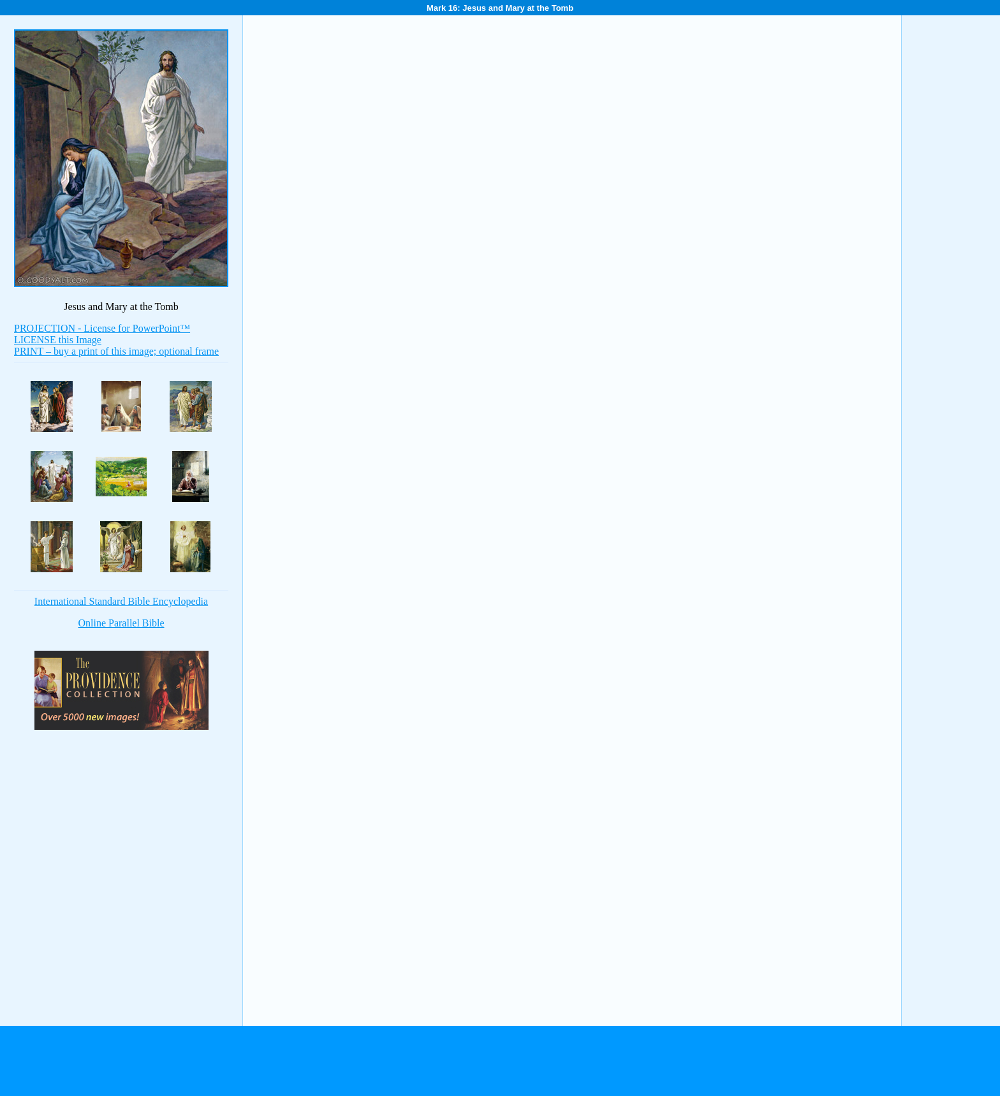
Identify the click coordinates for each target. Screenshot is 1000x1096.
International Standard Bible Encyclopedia (121, 601)
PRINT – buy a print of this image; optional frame (116, 351)
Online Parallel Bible (121, 623)
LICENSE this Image (57, 339)
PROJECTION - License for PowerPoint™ (102, 328)
